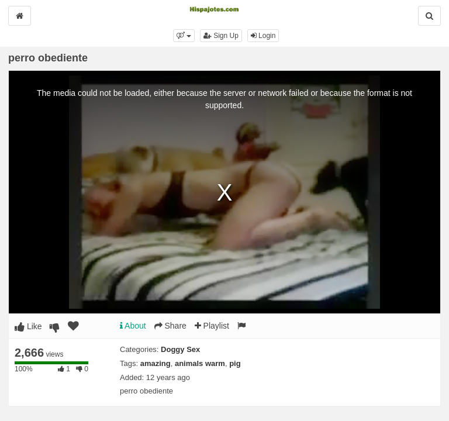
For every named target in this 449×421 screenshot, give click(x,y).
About (133, 325)
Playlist (212, 325)
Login (263, 36)
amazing (155, 363)
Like (28, 326)
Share (170, 325)
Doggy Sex (180, 349)
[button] (184, 35)
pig (235, 363)
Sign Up (221, 36)
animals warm (200, 363)
